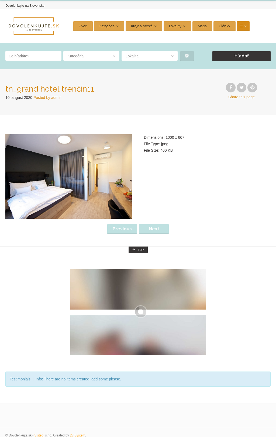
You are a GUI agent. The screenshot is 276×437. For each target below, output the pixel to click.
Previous (122, 228)
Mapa (202, 26)
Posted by (47, 97)
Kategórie (107, 26)
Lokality (175, 26)
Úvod (83, 26)
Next (154, 228)
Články (224, 26)
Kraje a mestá (142, 26)
